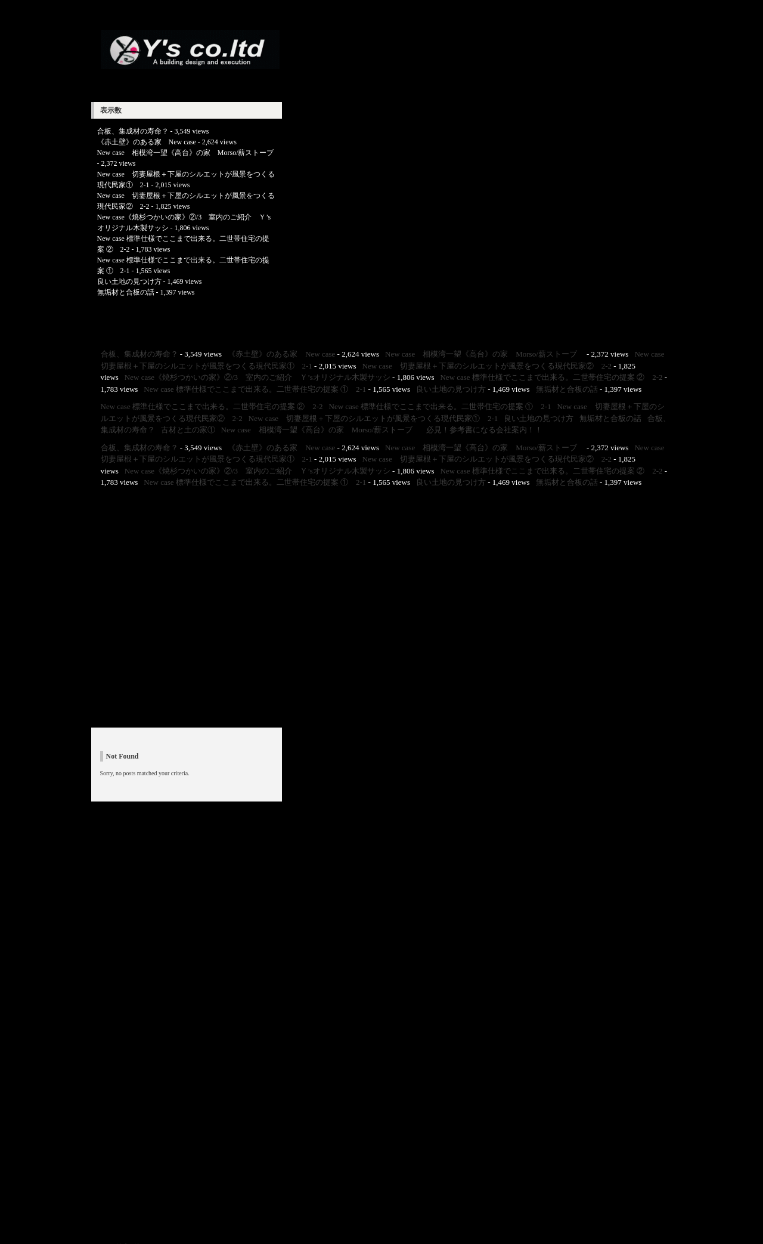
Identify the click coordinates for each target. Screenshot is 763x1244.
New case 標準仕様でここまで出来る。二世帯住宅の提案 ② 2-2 (551, 377)
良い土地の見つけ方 (129, 281)
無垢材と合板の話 (125, 292)
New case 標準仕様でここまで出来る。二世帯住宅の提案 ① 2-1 (255, 389)
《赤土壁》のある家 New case (146, 142)
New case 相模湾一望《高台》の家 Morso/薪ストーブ (189, 152)
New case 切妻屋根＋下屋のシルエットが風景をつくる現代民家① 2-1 (373, 418)
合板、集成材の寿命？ (133, 131)
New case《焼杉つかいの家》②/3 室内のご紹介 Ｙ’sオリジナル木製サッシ (257, 377)
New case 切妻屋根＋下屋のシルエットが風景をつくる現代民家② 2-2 (487, 365)
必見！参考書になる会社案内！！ (484, 429)
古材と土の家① (188, 429)
